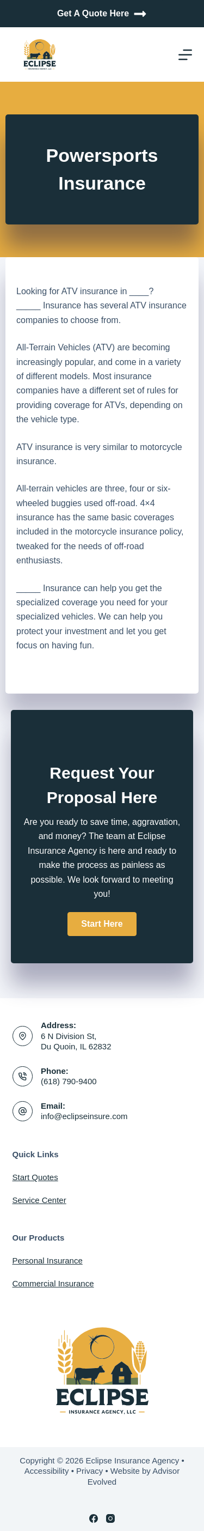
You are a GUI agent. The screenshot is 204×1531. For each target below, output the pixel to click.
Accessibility (46, 1470)
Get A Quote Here (102, 14)
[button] (101, 924)
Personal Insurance (48, 1260)
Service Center (39, 1200)
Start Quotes (35, 1177)
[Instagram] (110, 1518)
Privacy (89, 1470)
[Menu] (185, 55)
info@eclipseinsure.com (84, 1116)
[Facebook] (93, 1518)
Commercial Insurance (53, 1283)
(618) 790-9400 (69, 1081)
